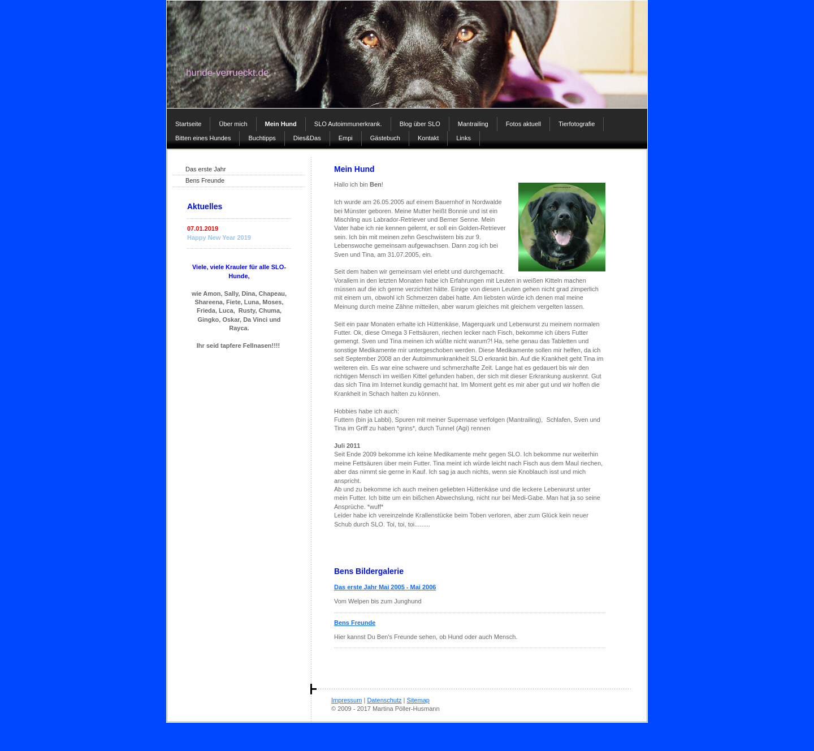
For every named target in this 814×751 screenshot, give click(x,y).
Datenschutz (384, 700)
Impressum (346, 700)
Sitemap (418, 700)
